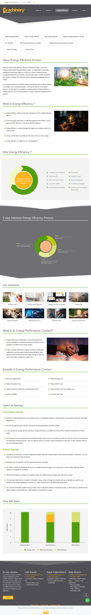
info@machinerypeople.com (34, 575)
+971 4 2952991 (30, 577)
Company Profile (55, 605)
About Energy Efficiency (12, 36)
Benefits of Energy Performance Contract (61, 43)
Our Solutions (9, 43)
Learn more (45, 610)
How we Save (30, 49)
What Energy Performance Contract (30, 43)
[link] (23, 161)
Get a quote (45, 605)
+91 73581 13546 (75, 577)
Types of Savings (12, 49)
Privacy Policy (35, 605)
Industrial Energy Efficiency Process (73, 36)
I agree (46, 612)
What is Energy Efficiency (31, 36)
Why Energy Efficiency (51, 36)
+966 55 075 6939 (53, 577)
